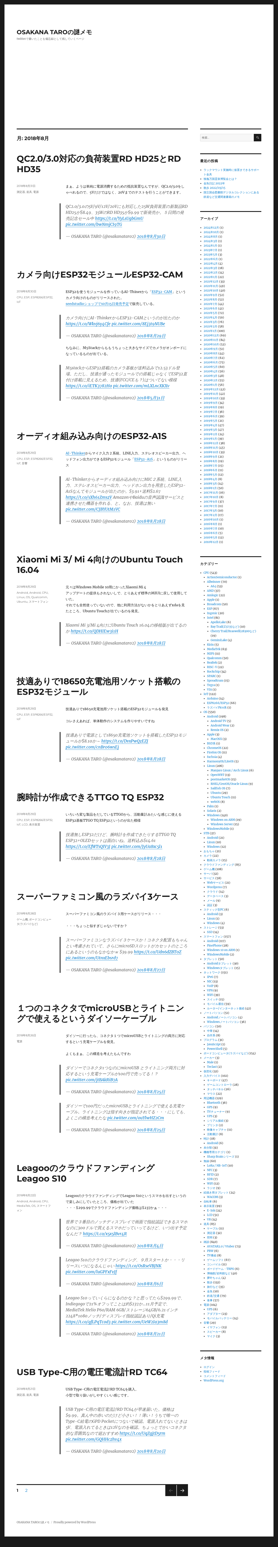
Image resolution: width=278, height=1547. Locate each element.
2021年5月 (210, 313)
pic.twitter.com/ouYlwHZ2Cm (135, 1117)
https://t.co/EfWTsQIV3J (88, 846)
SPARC (211, 676)
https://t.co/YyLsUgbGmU (119, 218)
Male (210, 1062)
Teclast (212, 1067)
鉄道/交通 (213, 1296)
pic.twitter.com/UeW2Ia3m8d (140, 1321)
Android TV (218, 721)
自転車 (208, 1201)
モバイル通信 (215, 1004)
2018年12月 (211, 443)
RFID (210, 1174)
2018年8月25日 (151, 1091)
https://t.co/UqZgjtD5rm (142, 1433)
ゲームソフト (215, 1260)
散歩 (210, 1282)
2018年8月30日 (151, 236)
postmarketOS (220, 779)
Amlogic (212, 595)
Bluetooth (213, 1103)
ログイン (209, 1367)
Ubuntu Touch (220, 797)
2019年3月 (210, 430)
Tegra (211, 685)
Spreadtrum (215, 680)
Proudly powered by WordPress (74, 1522)
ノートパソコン (213, 1013)
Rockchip (213, 671)
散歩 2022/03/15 (214, 188)
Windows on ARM (223, 820)
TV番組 (211, 1255)
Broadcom (214, 604)
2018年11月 (211, 448)
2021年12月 (211, 281)
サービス (209, 878)
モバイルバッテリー (219, 1318)
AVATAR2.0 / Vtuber (220, 1246)
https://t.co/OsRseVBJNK (138, 1265)
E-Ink (211, 1210)
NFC (210, 1170)
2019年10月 (211, 398)
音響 (24, 463)
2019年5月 (210, 421)
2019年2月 (210, 434)
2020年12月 (211, 335)
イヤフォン (214, 1327)
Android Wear (220, 725)
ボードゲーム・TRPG (220, 1269)
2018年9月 (210, 456)
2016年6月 (211, 533)
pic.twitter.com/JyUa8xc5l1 (136, 846)
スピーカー (214, 1332)
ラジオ (211, 1188)
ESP (27, 297)
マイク (211, 1336)
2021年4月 (210, 317)
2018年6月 (210, 470)
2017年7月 (210, 506)
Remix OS (217, 730)
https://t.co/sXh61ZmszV (89, 497)
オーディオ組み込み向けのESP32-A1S (92, 436)
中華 (210, 1031)
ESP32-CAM (162, 292)
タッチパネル (215, 1089)
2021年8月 (210, 299)
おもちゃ (209, 851)
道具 (29, 192)
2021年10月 (211, 290)
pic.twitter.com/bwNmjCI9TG (94, 224)
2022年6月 (211, 259)
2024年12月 (211, 227)
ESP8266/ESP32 (41, 297)
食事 (210, 1300)
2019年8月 (210, 407)
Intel (210, 618)
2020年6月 (211, 362)
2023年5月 (210, 254)
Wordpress (214, 887)
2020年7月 (211, 358)
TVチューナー (216, 1112)
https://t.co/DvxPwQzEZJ (124, 741)
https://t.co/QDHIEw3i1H (94, 631)
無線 (206, 1161)
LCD (25, 824)
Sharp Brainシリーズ (220, 1156)
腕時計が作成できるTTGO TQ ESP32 (90, 797)
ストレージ (210, 927)
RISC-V (212, 667)
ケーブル (212, 1228)
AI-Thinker (75, 453)
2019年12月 (211, 389)
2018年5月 (210, 474)
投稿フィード (212, 1371)
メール (211, 900)
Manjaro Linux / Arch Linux (229, 770)
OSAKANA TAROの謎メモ (54, 32)
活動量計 (212, 1134)
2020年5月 (211, 367)
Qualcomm (39, 597)
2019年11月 (211, 394)
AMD (210, 591)
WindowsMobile (218, 829)
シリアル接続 (215, 1121)
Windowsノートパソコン (223, 1022)
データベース (215, 896)
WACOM (212, 1197)
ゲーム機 (22, 919)
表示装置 (34, 824)
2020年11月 (211, 340)
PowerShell (214, 1049)
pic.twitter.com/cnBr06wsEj (92, 747)
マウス (211, 1094)
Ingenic (212, 613)
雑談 (206, 1242)
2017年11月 (211, 492)
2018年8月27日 (151, 969)
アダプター (214, 1314)
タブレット (210, 959)
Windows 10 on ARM (221, 950)
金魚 (210, 1291)
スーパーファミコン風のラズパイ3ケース (98, 896)
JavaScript (214, 1044)
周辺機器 (209, 1098)
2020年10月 (211, 344)
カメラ (208, 856)
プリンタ (212, 1125)
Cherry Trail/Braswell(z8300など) (233, 631)
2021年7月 (210, 304)
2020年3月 (210, 376)
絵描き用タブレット (216, 1192)
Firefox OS (214, 752)
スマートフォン (38, 601)
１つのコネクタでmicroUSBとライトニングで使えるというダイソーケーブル (100, 1013)
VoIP (210, 986)
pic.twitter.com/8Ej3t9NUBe (138, 323)
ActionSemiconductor (222, 577)
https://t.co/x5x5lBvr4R (105, 1233)
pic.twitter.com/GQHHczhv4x (93, 1439)
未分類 (208, 1147)
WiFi (210, 995)
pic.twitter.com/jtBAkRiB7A (92, 1079)
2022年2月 (211, 272)
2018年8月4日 (150, 1245)
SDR (210, 1179)
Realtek (212, 662)
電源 (36, 192)
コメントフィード (215, 1376)
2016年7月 (210, 528)
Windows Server (222, 824)
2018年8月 (210, 461)
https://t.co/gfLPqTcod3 (88, 1321)
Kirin (210, 644)
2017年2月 (210, 515)
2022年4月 (211, 263)
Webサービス (215, 882)
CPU (20, 297)
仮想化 (208, 1071)
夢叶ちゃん (214, 1278)
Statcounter (10, 1544)
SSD (210, 932)
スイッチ (212, 999)
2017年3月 (210, 510)
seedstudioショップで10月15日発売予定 (97, 304)
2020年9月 (211, 349)
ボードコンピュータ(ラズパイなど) (226, 1053)
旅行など (212, 1287)
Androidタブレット (219, 963)
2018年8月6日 (150, 1283)
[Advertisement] (139, 97)
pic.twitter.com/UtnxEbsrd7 (92, 957)
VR (209, 1219)
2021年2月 (210, 326)
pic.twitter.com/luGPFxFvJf (91, 1271)
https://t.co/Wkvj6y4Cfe (88, 323)
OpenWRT (217, 775)
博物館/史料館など (219, 1273)
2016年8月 (210, 524)
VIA (209, 689)
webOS (215, 802)
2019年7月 (210, 412)
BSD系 (211, 743)
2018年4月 (210, 479)
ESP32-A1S (143, 459)
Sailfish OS (218, 788)
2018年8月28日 (151, 521)
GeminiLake (219, 640)
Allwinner (213, 582)
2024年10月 (211, 232)
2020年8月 (211, 353)
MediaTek (23, 1205)
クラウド (212, 891)
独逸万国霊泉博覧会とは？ (220, 179)
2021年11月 (211, 286)
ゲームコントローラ (219, 1085)
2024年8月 (211, 236)
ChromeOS (214, 748)
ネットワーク (212, 972)
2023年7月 (210, 250)
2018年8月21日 (151, 1333)
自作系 (211, 1035)
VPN (210, 990)
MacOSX (216, 739)
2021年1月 (210, 331)
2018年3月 (210, 483)
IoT (19, 301)
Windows (213, 815)
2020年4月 (211, 371)
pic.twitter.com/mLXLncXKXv (141, 385)
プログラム (210, 1040)
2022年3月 (210, 268)
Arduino (212, 698)
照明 (210, 1237)
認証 (210, 905)
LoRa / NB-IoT (217, 1165)
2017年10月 (211, 497)
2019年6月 (211, 416)
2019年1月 (210, 439)
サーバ (208, 874)
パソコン (209, 1026)
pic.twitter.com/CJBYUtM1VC (93, 509)
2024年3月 (210, 241)
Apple (211, 600)
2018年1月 (210, 488)
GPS (210, 1107)
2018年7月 (210, 465)
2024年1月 (210, 245)
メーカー (209, 1058)
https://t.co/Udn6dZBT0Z (157, 951)
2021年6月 (210, 308)
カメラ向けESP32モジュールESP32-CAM (100, 274)
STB (206, 833)
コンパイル (214, 1264)
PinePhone (214, 945)
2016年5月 (210, 537)
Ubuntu (22, 601)
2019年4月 (210, 425)
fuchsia (212, 757)
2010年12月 (211, 542)
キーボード (214, 1080)
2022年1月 (210, 277)
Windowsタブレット (220, 968)
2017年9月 (210, 501)
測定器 (21, 192)
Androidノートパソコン (222, 1017)
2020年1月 (210, 385)
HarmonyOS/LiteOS (220, 761)
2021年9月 (210, 295)
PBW (210, 1251)
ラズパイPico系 (217, 707)
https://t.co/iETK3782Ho (89, 385)
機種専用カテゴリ (215, 1152)
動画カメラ (214, 860)
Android (22, 592)
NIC (209, 981)
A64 (213, 586)
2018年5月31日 (150, 397)
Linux (21, 597)
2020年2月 (211, 380)
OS (28, 597)
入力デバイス (212, 1076)
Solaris (211, 811)
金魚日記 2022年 (214, 183)
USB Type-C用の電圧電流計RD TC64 (92, 1372)
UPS (210, 1116)
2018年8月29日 (151, 335)
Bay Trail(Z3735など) (225, 627)
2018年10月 (211, 452)
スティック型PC (214, 909)
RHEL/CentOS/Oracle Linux (229, 784)
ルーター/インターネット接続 (225, 1008)
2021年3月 (210, 322)
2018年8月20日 (151, 1451)
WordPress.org (214, 1380)
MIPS (210, 653)
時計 (206, 1138)
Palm (210, 806)
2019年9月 (211, 403)
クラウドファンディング (219, 865)
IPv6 (210, 977)
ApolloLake (218, 622)
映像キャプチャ (216, 1129)
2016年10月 (211, 519)
